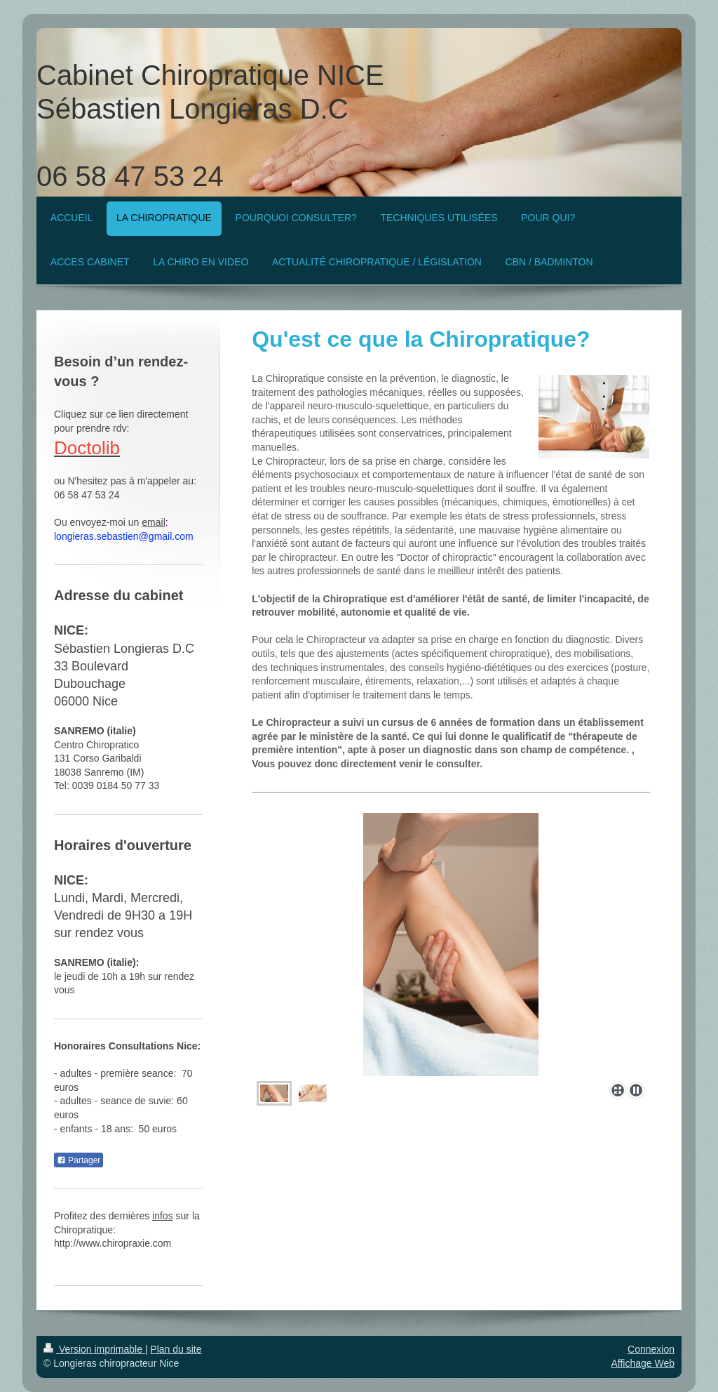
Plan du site (175, 1349)
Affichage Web (643, 1363)
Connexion (651, 1349)
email (153, 522)
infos (162, 1215)
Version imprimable (94, 1349)
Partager (78, 1160)
